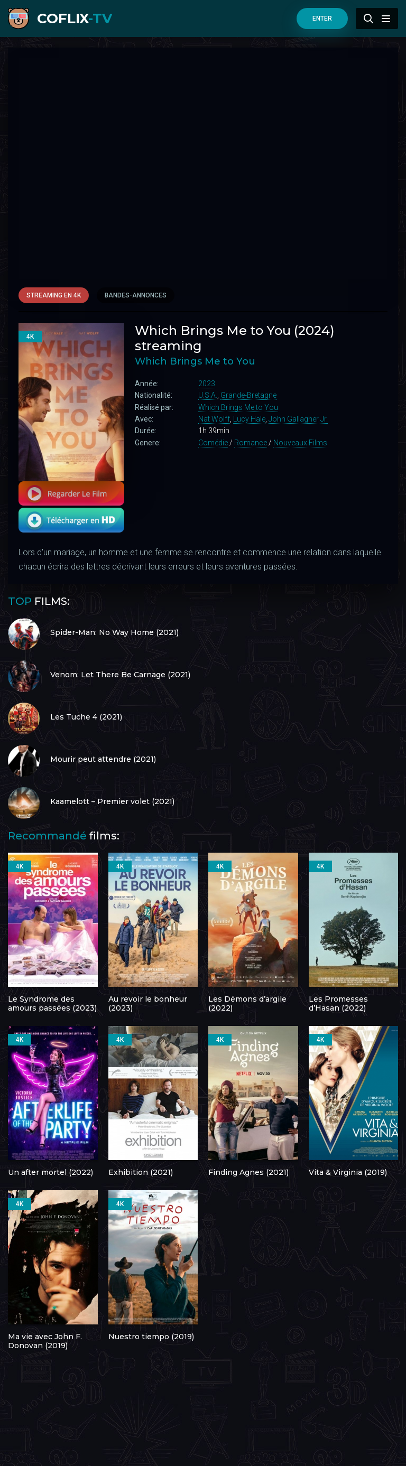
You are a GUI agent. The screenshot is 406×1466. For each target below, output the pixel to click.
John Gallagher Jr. (298, 419)
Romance (250, 442)
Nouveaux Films (300, 442)
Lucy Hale (249, 419)
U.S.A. (207, 395)
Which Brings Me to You (238, 407)
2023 (206, 383)
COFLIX (74, 18)
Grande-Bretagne (248, 395)
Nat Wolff (214, 419)
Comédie (213, 442)
